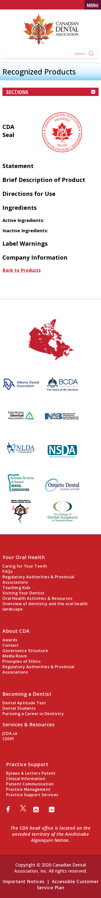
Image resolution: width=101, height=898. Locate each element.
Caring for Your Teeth (24, 566)
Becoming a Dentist (26, 694)
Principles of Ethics (21, 661)
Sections (50, 92)
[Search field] (45, 53)
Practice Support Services (32, 794)
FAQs (7, 571)
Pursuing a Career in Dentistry (33, 713)
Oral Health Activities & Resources (37, 598)
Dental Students (19, 708)
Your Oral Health (23, 557)
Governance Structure (25, 650)
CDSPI (8, 738)
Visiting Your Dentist (23, 593)
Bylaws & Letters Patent (31, 773)
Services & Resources (28, 724)
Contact (10, 645)
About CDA (16, 631)
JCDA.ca (9, 733)
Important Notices (23, 881)
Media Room (14, 656)
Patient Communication (30, 784)
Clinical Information (25, 778)
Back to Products (21, 270)
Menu (93, 5)
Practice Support (27, 764)
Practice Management (28, 789)
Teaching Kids (16, 587)
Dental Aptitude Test (24, 703)
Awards (9, 640)
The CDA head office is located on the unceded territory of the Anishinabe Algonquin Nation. (51, 834)
